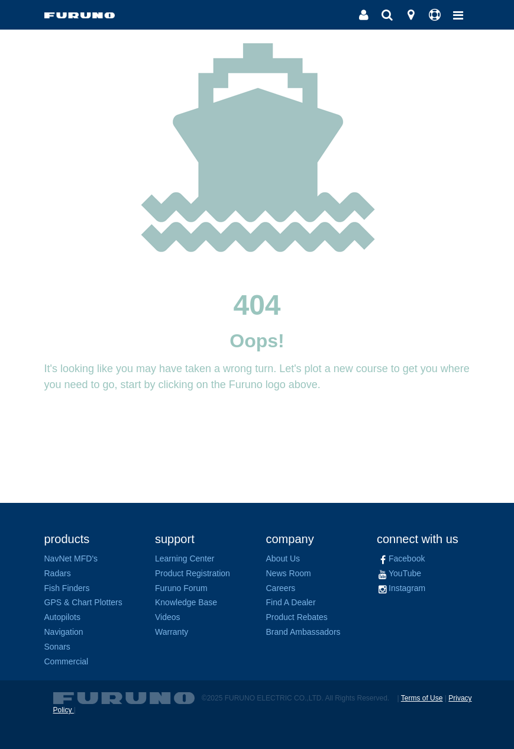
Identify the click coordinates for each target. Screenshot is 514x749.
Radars (57, 573)
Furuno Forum (181, 588)
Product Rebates (297, 617)
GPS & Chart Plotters (83, 602)
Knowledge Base (186, 602)
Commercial (66, 661)
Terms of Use (422, 698)
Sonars (57, 646)
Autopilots (62, 617)
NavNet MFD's (71, 558)
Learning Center (184, 558)
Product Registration (192, 573)
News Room (288, 573)
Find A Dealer (291, 602)
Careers (281, 588)
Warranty (171, 632)
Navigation (63, 632)
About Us (283, 558)
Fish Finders (67, 588)
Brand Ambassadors (303, 632)
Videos (167, 617)
